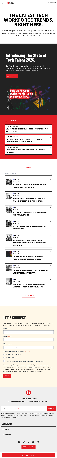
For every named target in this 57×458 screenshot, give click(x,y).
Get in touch (28, 447)
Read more (11, 76)
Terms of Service (32, 367)
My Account (52, 3)
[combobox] (6, 347)
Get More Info (28, 455)
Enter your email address (11, 409)
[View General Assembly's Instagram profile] (24, 442)
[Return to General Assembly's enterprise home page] (10, 3)
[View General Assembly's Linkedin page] (38, 442)
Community (28, 434)
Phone (8, 344)
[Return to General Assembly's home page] (28, 392)
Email (7, 336)
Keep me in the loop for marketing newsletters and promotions (25, 361)
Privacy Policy (20, 367)
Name (7, 329)
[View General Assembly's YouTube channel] (33, 442)
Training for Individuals (12, 357)
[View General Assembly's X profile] (29, 442)
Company (28, 429)
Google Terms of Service (31, 371)
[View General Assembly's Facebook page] (19, 442)
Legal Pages (28, 424)
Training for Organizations (13, 354)
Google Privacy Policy (14, 371)
